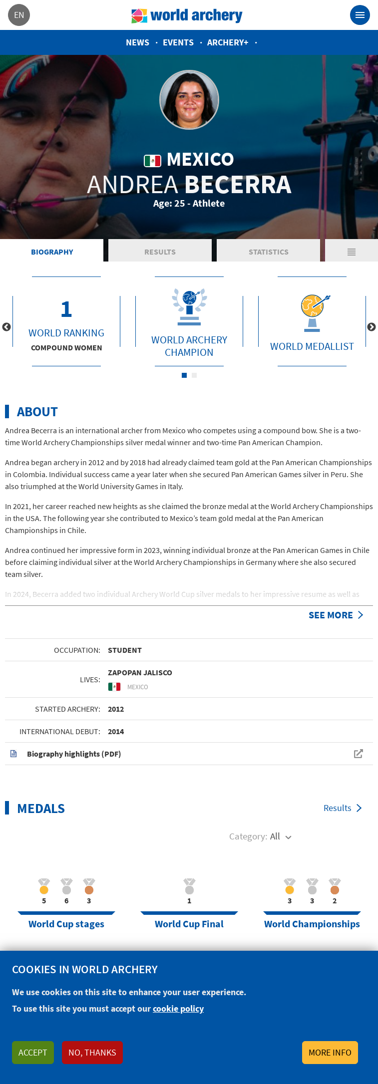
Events (178, 42)
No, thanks (92, 1052)
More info (330, 1052)
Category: (248, 836)
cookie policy (178, 1008)
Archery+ (228, 42)
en (19, 14)
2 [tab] (194, 375)
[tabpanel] (66, 321)
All (275, 836)
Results (160, 252)
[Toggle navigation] (360, 15)
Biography (52, 252)
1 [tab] (184, 375)
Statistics (269, 252)
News (137, 42)
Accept (32, 1052)
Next (372, 327)
